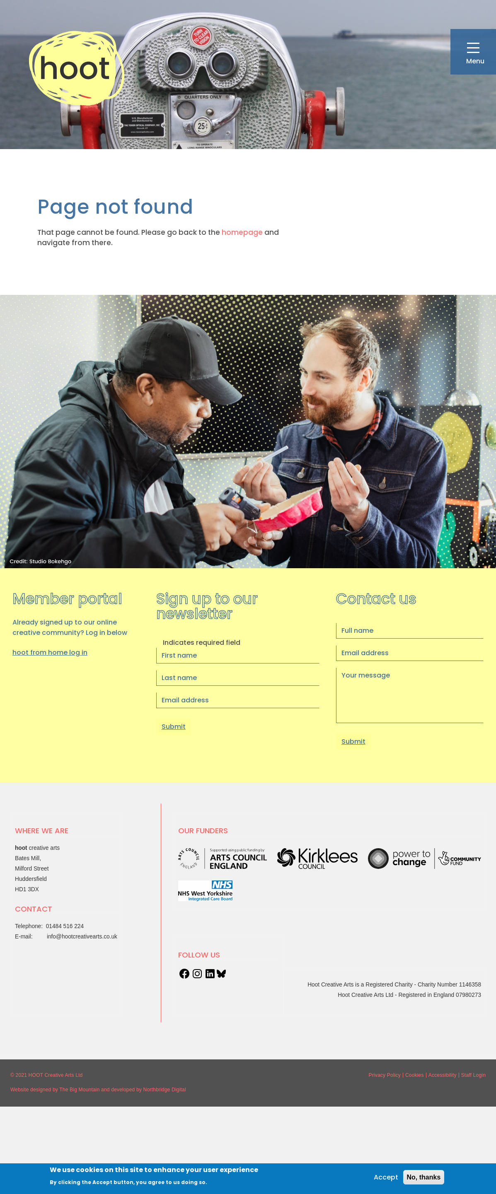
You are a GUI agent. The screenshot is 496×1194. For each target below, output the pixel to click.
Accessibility (442, 1075)
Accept (386, 1177)
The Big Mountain (79, 1090)
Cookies (414, 1075)
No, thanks (424, 1177)
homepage (242, 232)
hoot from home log (49, 652)
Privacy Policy (384, 1075)
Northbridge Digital (164, 1090)
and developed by (121, 1090)
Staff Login (473, 1075)
